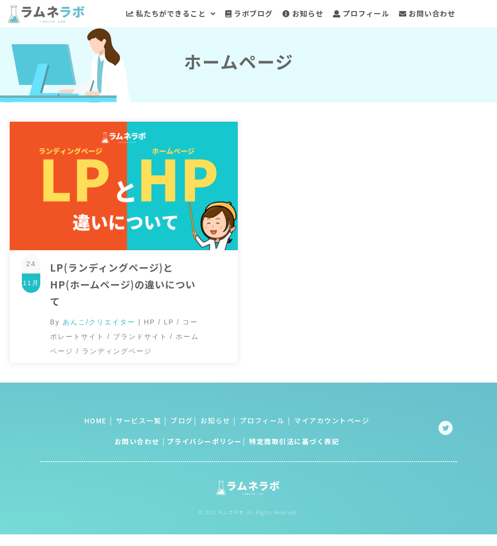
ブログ (181, 423)
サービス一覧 (138, 423)
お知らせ (214, 423)
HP (149, 325)
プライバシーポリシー (204, 444)
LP (169, 325)
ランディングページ (117, 354)
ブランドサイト (140, 339)
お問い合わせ (137, 444)
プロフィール (261, 423)
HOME (95, 423)
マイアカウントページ (331, 423)
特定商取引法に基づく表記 (294, 444)
